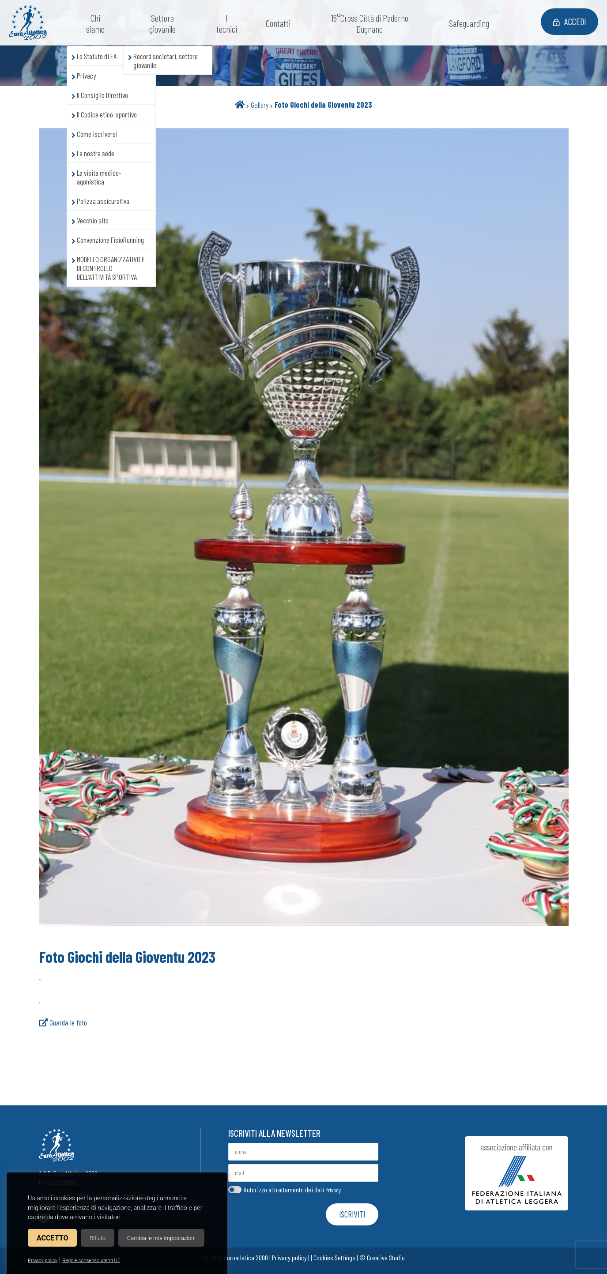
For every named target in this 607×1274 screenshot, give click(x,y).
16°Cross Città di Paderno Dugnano (372, 23)
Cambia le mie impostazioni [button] (161, 1238)
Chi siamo (98, 23)
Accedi (567, 22)
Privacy (333, 1190)
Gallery (259, 104)
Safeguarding (471, 23)
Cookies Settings (334, 1257)
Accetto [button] (52, 1238)
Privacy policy (42, 1260)
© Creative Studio (382, 1257)
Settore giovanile (164, 23)
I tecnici (229, 23)
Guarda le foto (63, 1022)
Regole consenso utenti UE (91, 1260)
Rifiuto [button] (98, 1238)
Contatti (280, 23)
